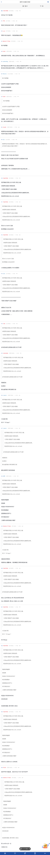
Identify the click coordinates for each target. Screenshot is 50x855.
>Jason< (5, 395)
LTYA (4, 20)
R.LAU (4, 51)
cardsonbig (5, 61)
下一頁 (41, 6)
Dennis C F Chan (6, 41)
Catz (4, 323)
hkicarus (5, 73)
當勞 (4, 476)
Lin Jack (4, 127)
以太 (4, 139)
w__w (4, 30)
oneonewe (5, 353)
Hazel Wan (5, 178)
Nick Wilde (5, 10)
